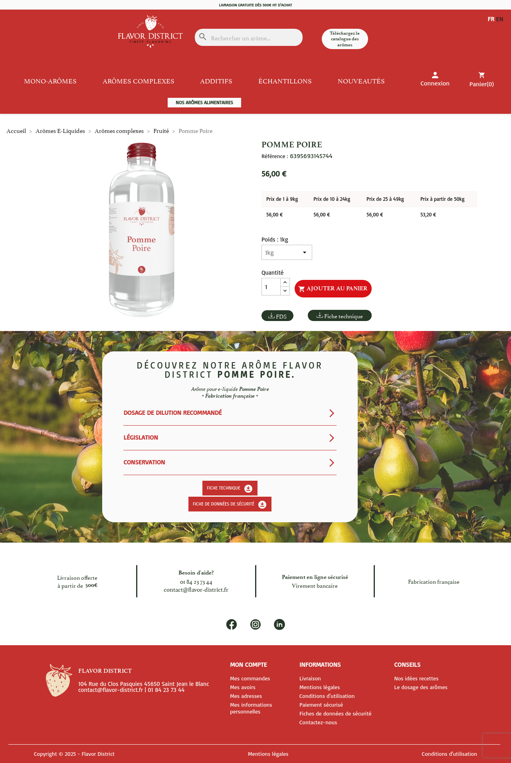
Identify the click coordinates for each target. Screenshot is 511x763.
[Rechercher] (249, 37)
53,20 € (428, 214)
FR (490, 19)
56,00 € (274, 214)
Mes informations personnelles (251, 708)
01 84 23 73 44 (196, 581)
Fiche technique (343, 315)
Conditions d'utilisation (327, 695)
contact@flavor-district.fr (196, 589)
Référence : (274, 156)
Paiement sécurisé (321, 704)
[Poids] (286, 252)
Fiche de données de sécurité (230, 504)
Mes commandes (250, 678)
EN (491, 26)
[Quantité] (271, 286)
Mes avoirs (243, 687)
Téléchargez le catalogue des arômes (345, 39)
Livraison (310, 678)
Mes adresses (246, 695)
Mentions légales (319, 687)
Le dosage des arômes (421, 687)
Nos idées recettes (416, 678)
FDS (281, 316)
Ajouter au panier (333, 289)
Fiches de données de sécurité (335, 713)
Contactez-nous (318, 722)
